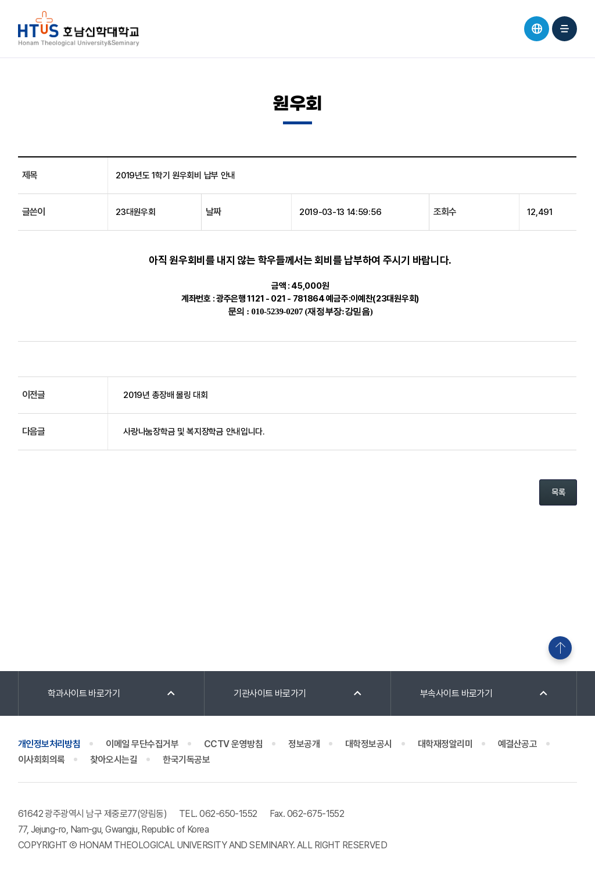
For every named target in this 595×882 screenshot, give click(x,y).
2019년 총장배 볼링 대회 (165, 395)
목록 (558, 492)
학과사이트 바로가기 (84, 693)
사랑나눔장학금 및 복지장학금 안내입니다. (193, 431)
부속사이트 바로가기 (456, 693)
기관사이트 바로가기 (270, 693)
